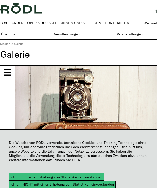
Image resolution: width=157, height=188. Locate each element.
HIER (76, 160)
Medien (5, 43)
